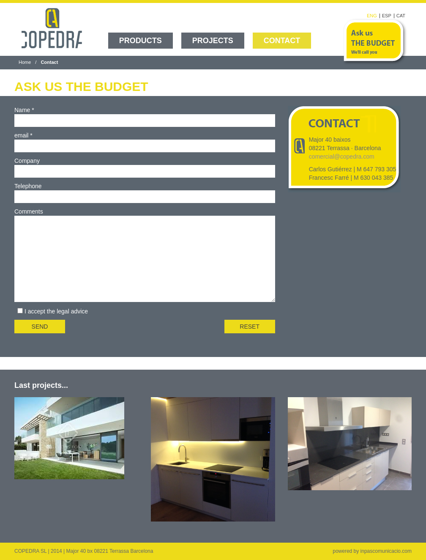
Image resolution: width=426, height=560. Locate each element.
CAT (400, 16)
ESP (386, 16)
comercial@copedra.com (341, 156)
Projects (212, 40)
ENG (372, 16)
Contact (282, 40)
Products (140, 40)
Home (25, 62)
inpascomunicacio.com (386, 551)
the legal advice (67, 311)
